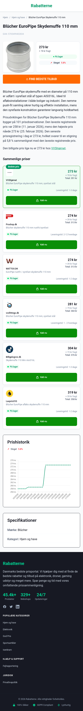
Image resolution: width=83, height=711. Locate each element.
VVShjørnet (58, 148)
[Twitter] (11, 606)
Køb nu (41, 200)
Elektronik (7, 629)
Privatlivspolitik (10, 682)
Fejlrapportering (10, 666)
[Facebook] (4, 606)
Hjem (5, 17)
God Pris (7, 636)
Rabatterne (41, 5)
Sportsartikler (9, 643)
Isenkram (7, 650)
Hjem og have (18, 17)
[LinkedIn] (17, 606)
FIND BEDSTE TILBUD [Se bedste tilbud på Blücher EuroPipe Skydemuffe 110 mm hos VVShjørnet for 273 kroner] (41, 79)
